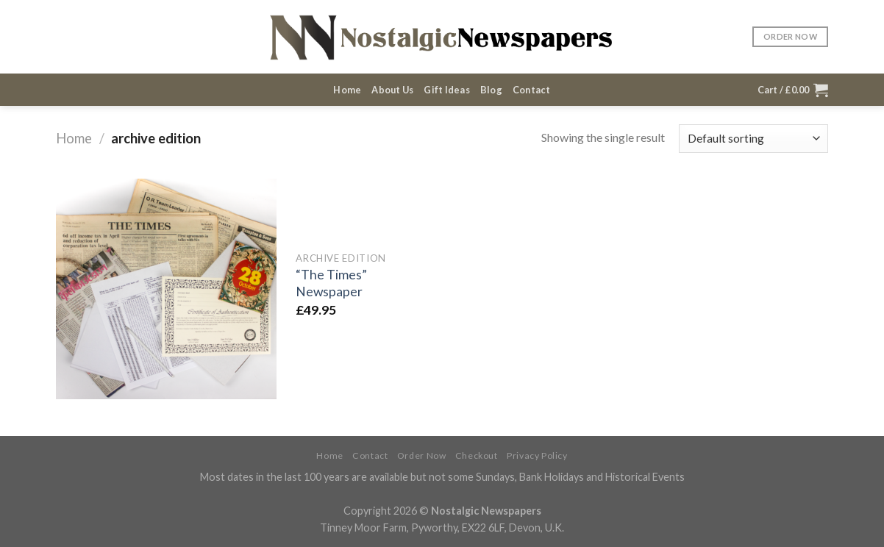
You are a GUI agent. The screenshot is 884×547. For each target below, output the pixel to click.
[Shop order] (753, 138)
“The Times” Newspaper (331, 283)
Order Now (421, 455)
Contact (532, 90)
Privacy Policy (537, 455)
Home (347, 90)
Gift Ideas (447, 90)
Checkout (476, 455)
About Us (392, 90)
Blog (491, 90)
